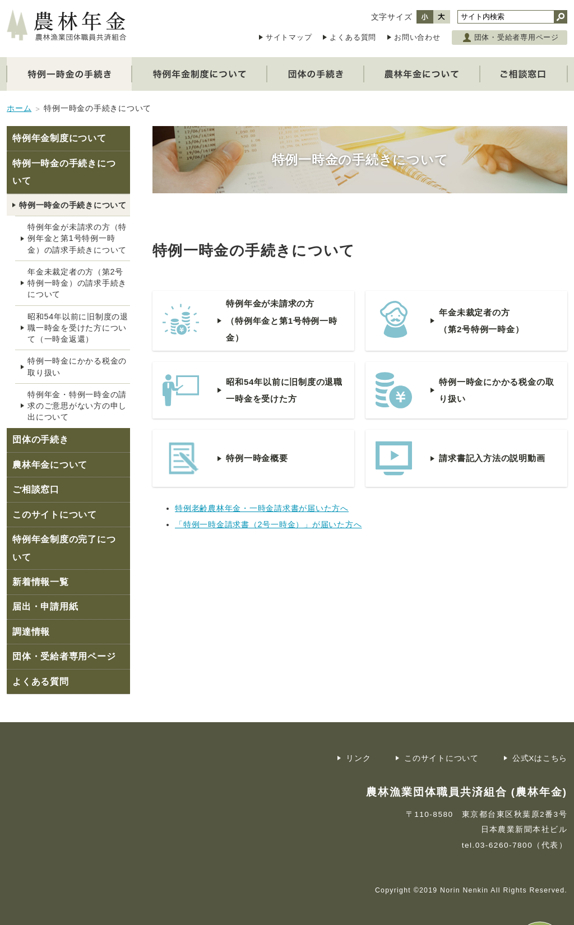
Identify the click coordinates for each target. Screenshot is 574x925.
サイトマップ (289, 37)
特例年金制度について (59, 138)
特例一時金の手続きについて (63, 172)
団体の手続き (40, 439)
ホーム (19, 108)
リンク (358, 758)
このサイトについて (54, 514)
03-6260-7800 (504, 845)
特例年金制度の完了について (63, 548)
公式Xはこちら (539, 758)
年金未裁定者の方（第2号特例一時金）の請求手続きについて (77, 283)
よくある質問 (353, 37)
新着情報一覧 (40, 582)
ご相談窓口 (35, 489)
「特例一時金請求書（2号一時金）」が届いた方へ (268, 524)
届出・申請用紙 (45, 606)
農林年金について (49, 465)
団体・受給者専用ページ (516, 37)
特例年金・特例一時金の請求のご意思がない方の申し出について (77, 405)
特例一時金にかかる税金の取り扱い (77, 366)
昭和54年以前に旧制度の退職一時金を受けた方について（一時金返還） (77, 327)
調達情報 (31, 631)
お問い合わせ (417, 37)
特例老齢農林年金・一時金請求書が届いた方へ (262, 508)
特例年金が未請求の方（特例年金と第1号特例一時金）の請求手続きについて (77, 238)
